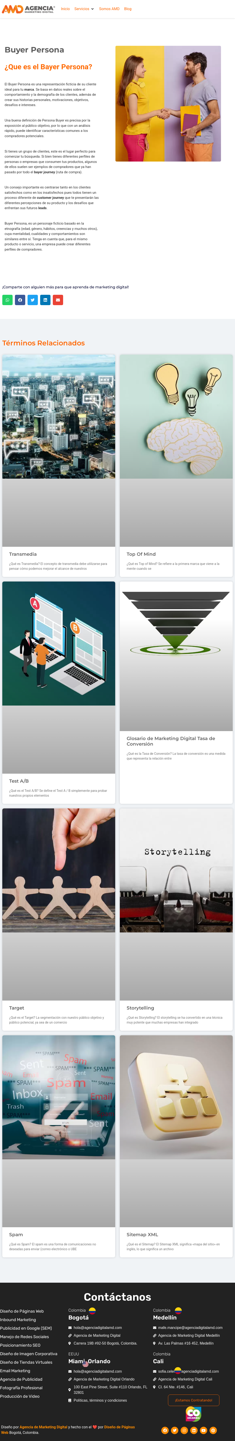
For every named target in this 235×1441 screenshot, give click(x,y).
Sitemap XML (142, 1234)
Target (16, 1008)
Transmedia (23, 554)
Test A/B (19, 781)
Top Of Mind (141, 554)
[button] (84, 9)
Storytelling (140, 1008)
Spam (16, 1234)
